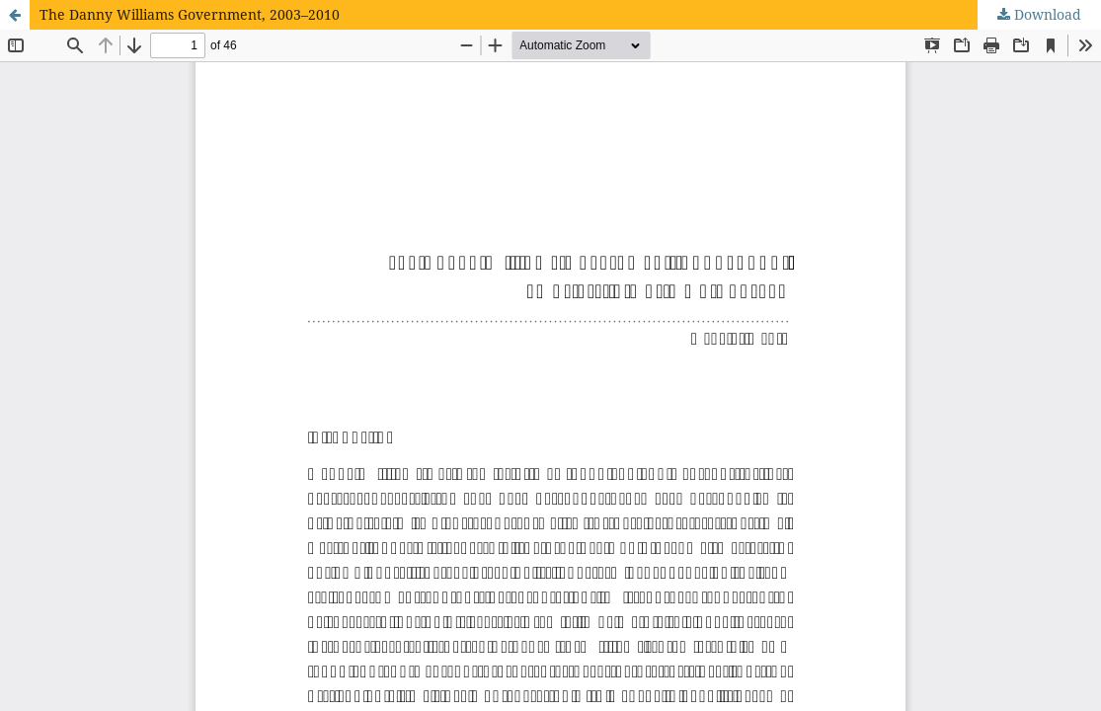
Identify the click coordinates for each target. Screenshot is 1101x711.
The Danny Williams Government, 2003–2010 (189, 14)
